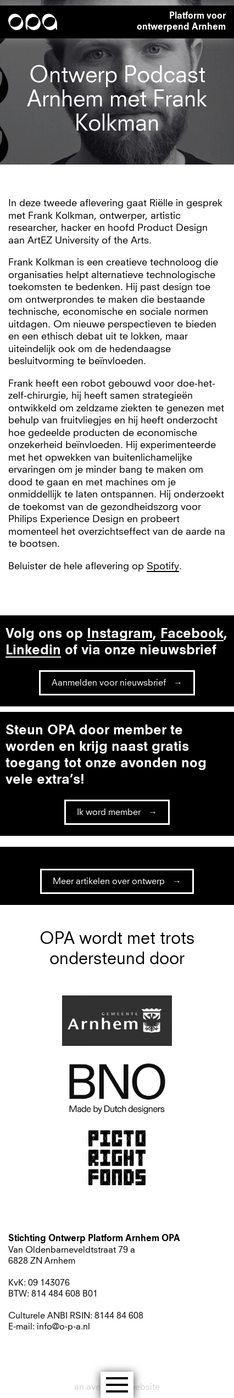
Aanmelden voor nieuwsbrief (109, 682)
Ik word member (109, 812)
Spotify (163, 566)
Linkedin (33, 651)
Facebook (192, 634)
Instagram (120, 634)
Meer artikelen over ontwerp (109, 881)
